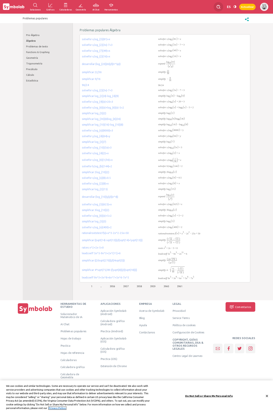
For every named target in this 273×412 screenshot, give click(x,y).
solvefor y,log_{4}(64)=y (96, 136)
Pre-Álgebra (32, 35)
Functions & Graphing (37, 52)
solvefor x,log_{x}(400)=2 (97, 227)
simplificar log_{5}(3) (94, 221)
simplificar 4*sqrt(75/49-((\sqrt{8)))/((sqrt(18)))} (109, 269)
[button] (247, 21)
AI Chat (65, 324)
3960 (166, 286)
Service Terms (181, 318)
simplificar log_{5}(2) (94, 113)
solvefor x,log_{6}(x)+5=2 (97, 215)
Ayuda (143, 325)
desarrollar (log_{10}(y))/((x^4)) (100, 196)
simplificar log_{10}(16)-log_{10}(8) (102, 124)
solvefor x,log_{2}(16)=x (96, 56)
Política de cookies (184, 325)
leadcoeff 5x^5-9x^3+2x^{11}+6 (101, 253)
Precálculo (32, 69)
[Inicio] (35, 313)
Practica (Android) (111, 331)
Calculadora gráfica (72, 367)
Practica (65, 345)
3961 (179, 286)
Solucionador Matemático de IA (71, 315)
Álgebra (31, 40)
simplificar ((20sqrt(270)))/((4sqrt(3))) (103, 260)
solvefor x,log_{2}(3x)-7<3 (97, 90)
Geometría (32, 57)
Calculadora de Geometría (69, 376)
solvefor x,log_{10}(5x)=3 (97, 147)
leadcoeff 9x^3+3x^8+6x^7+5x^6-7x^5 (105, 277)
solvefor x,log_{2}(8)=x (95, 183)
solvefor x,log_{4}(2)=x (95, 153)
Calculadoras (68, 359)
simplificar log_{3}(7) (94, 141)
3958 (139, 286)
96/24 (85, 85)
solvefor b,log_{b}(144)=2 (97, 166)
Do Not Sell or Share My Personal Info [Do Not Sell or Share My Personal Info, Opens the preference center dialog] (209, 396)
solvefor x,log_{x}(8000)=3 (97, 130)
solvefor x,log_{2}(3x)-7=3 (97, 44)
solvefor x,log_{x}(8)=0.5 (96, 177)
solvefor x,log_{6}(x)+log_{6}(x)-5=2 (103, 107)
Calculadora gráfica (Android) (112, 323)
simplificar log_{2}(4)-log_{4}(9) (100, 96)
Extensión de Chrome (113, 366)
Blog (142, 318)
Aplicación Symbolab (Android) (113, 312)
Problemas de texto (37, 46)
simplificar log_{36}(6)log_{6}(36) (101, 118)
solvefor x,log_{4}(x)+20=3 (97, 101)
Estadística (32, 80)
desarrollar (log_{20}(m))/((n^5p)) (101, 64)
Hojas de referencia (72, 352)
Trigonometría (34, 63)
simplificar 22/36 (92, 72)
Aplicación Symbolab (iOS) (113, 340)
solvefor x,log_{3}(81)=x (96, 39)
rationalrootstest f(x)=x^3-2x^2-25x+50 (105, 233)
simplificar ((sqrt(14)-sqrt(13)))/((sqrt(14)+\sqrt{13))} (112, 240)
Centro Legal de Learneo (187, 355)
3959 (152, 286)
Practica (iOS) (108, 358)
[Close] (267, 396)
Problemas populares (73, 331)
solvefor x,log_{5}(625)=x (97, 204)
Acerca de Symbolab (151, 310)
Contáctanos (147, 332)
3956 (112, 286)
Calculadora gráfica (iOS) (112, 350)
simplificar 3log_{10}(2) (95, 210)
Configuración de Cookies (188, 332)
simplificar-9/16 (91, 79)
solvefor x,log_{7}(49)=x (96, 50)
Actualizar (247, 6)
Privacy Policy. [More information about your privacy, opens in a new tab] (57, 408)
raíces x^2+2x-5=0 (93, 247)
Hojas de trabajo (70, 338)
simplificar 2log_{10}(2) (95, 172)
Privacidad (179, 310)
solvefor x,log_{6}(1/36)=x (97, 159)
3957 (126, 286)
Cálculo (30, 74)
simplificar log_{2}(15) (95, 189)
